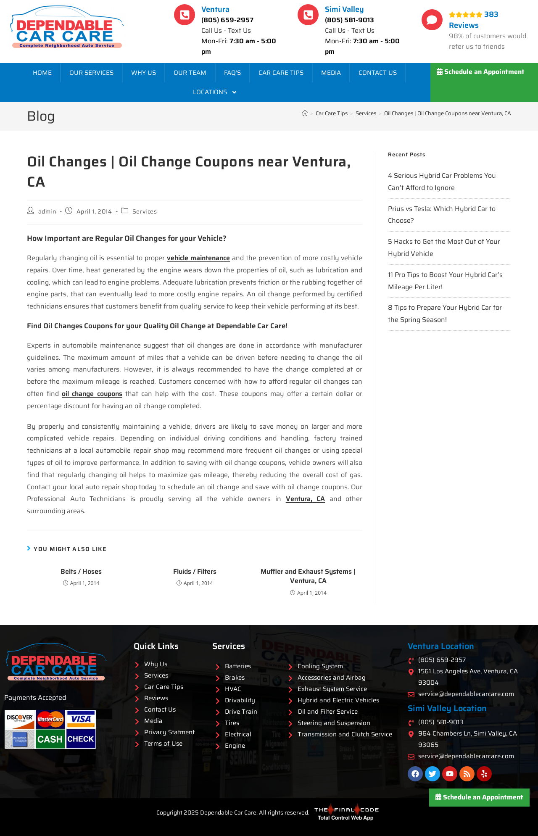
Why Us (143, 73)
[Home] (305, 113)
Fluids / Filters (194, 571)
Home (42, 73)
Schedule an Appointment (481, 71)
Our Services (91, 73)
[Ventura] (184, 14)
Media (331, 73)
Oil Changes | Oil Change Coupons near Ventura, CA (447, 113)
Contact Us (378, 73)
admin (47, 211)
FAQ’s (232, 73)
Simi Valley (344, 9)
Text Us (239, 30)
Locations (215, 92)
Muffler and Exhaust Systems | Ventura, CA (308, 576)
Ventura (215, 9)
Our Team (190, 73)
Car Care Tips (280, 73)
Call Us (211, 30)
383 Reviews (473, 19)
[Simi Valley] (308, 14)
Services (144, 211)
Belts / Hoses (81, 571)
